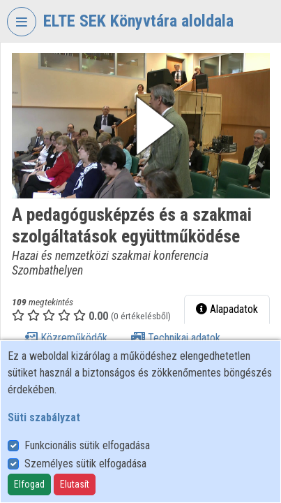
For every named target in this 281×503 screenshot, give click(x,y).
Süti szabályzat (44, 417)
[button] (141, 125)
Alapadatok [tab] (227, 309)
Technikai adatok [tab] (175, 337)
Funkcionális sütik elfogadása (87, 445)
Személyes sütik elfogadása (85, 463)
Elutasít (74, 484)
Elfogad (29, 484)
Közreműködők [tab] (65, 337)
